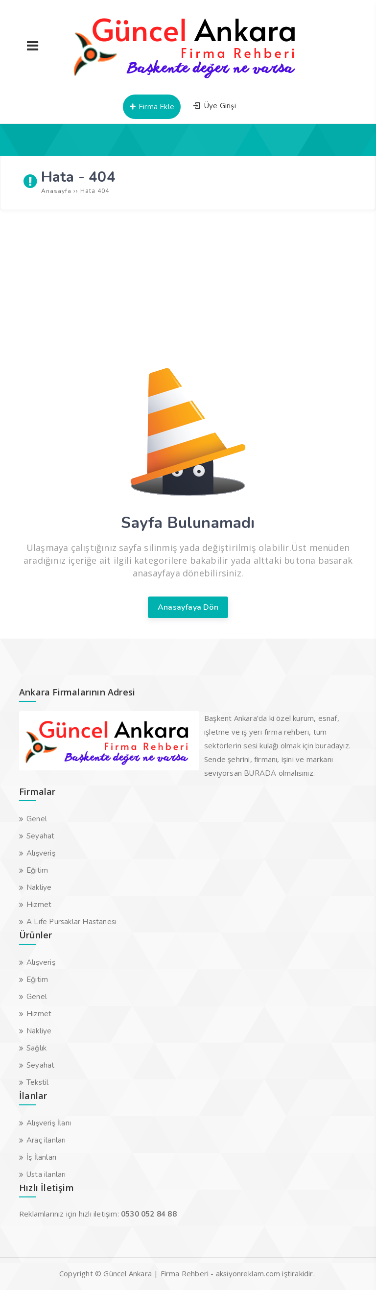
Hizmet (38, 904)
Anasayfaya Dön (188, 607)
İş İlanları (41, 1157)
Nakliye (38, 887)
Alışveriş (40, 853)
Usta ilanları (46, 1174)
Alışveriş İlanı (48, 1123)
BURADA (260, 773)
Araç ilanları (46, 1140)
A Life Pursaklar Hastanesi (71, 922)
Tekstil (37, 1082)
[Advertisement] (188, 288)
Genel (36, 819)
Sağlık (36, 1048)
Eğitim (37, 870)
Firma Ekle (151, 107)
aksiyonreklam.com (248, 1274)
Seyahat (40, 836)
